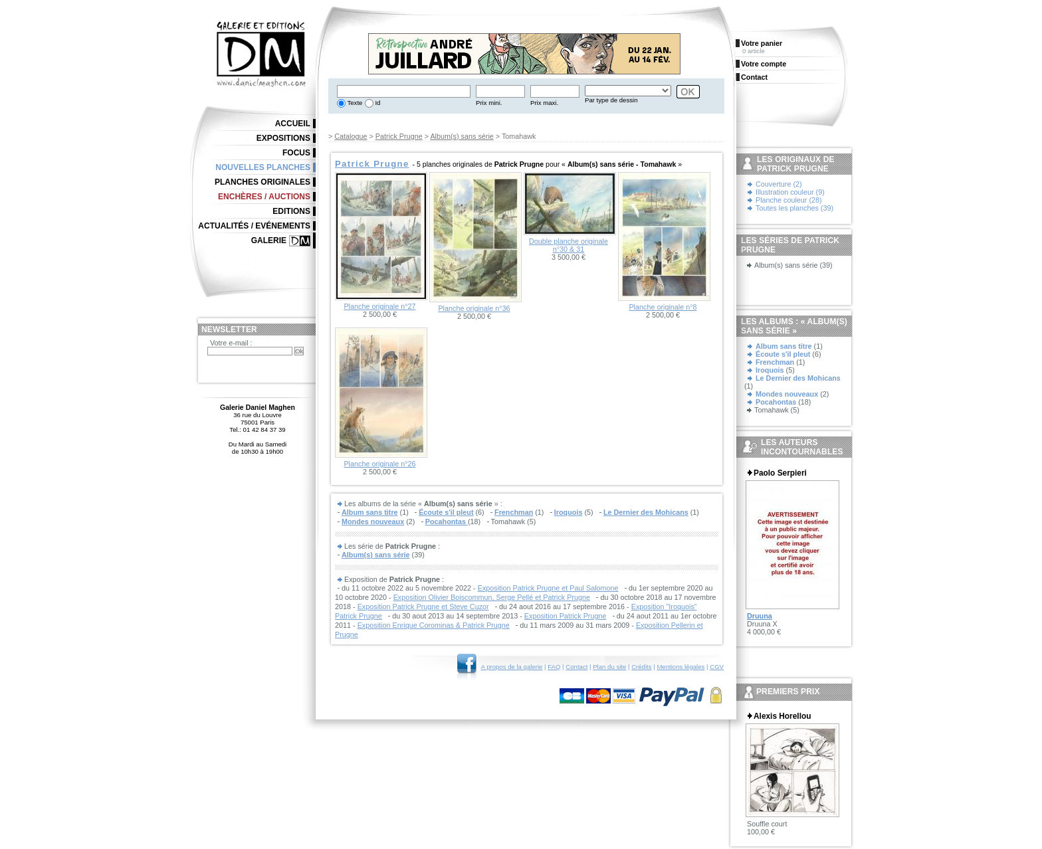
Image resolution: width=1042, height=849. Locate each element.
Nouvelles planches (262, 167)
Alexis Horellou (782, 716)
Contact (576, 666)
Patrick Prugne (399, 136)
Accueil (292, 123)
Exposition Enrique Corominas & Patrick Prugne (434, 625)
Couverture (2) (779, 184)
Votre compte (763, 64)
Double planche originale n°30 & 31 (568, 245)
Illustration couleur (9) (790, 192)
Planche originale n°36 (474, 308)
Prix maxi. (544, 102)
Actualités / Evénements (254, 226)
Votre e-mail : (231, 343)
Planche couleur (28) (789, 200)
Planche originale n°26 (379, 464)
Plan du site (609, 666)
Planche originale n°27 (379, 306)
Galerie (268, 240)
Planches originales (262, 182)
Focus (296, 152)
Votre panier (761, 43)
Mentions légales (680, 666)
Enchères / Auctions (264, 196)
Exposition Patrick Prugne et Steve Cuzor (423, 607)
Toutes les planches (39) (794, 208)
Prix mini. (489, 102)
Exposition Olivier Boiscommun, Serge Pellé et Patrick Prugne (491, 597)
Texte (354, 102)
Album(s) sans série (461, 136)
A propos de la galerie (512, 666)
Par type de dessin (611, 100)
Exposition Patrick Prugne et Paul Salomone (548, 588)
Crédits (641, 666)
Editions (291, 211)
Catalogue (350, 136)
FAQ (554, 666)
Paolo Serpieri (780, 473)
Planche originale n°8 (662, 307)
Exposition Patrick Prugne (565, 616)
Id (377, 102)
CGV (717, 666)
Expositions (283, 138)
